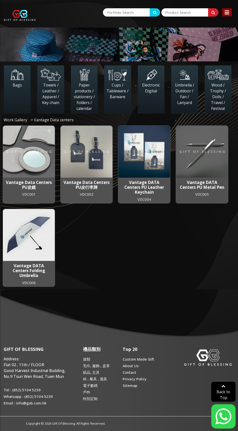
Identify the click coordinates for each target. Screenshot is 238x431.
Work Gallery (15, 120)
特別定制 (90, 398)
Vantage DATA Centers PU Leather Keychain (144, 187)
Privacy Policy (134, 378)
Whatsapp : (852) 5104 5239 (28, 396)
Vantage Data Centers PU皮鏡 (29, 185)
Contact (129, 372)
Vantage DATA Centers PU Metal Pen (202, 185)
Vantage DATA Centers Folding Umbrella (29, 270)
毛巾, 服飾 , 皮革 (96, 365)
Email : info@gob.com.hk (25, 403)
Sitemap (130, 385)
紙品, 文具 (91, 372)
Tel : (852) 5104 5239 (22, 389)
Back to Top (223, 392)
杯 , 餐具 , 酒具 (95, 378)
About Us (131, 365)
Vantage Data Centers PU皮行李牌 (87, 185)
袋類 (86, 359)
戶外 (86, 392)
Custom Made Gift (138, 359)
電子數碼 (90, 385)
